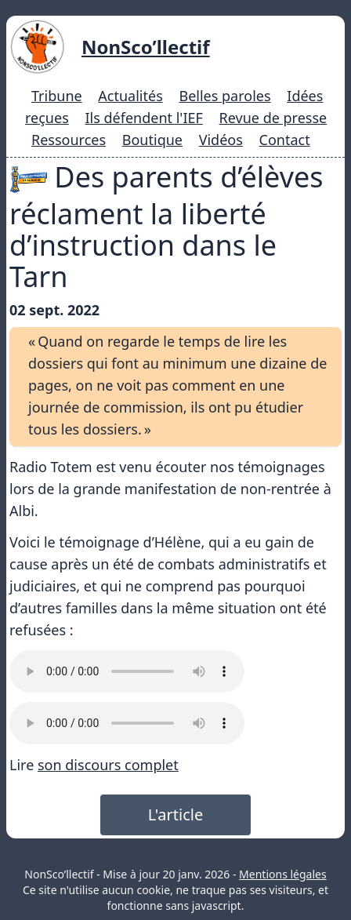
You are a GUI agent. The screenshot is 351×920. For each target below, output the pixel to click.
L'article (175, 814)
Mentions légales (283, 874)
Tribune (56, 95)
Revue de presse (273, 117)
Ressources (68, 139)
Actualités (130, 95)
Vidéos (221, 139)
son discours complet (108, 764)
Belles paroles (224, 95)
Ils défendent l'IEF (143, 117)
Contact (284, 139)
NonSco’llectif (145, 47)
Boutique (152, 139)
